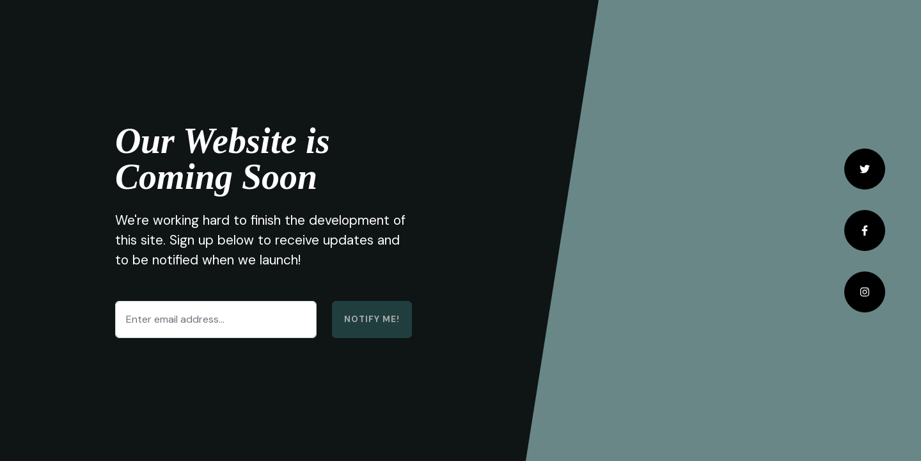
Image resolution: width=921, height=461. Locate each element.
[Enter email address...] (216, 319)
